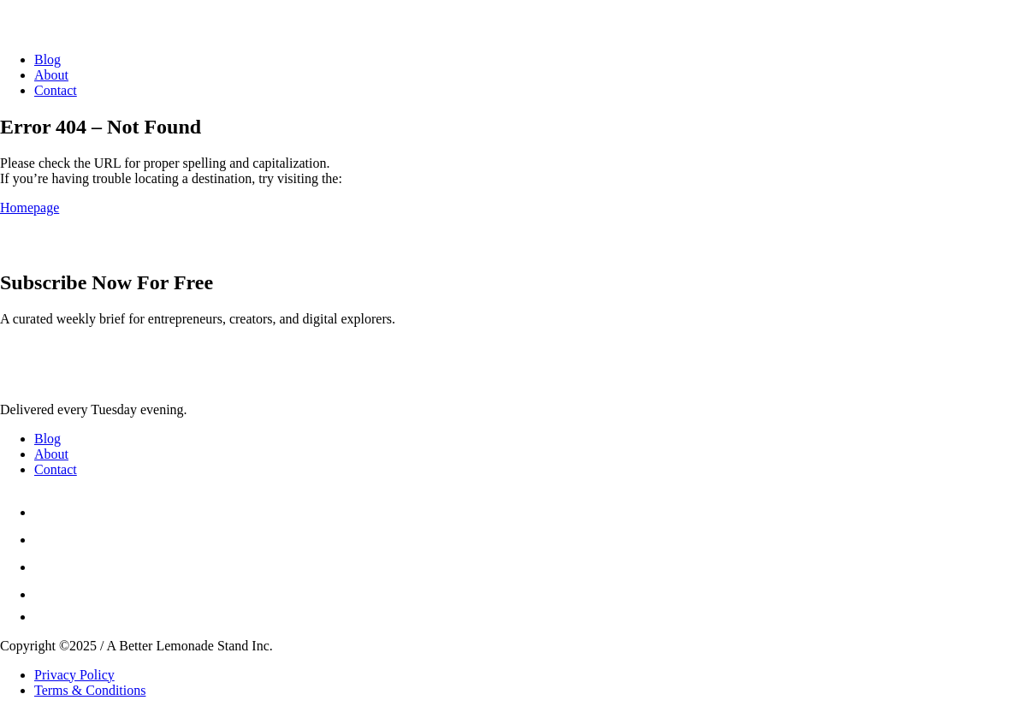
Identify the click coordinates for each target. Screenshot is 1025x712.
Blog (47, 59)
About (51, 75)
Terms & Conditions (89, 690)
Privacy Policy (74, 675)
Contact (55, 90)
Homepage (29, 207)
